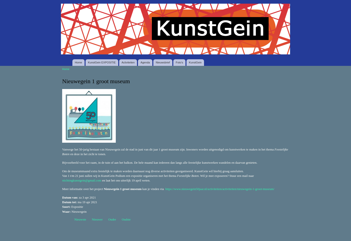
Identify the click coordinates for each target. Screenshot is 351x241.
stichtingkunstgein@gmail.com (81, 180)
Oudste (126, 219)
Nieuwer (97, 219)
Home (78, 62)
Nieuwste (80, 219)
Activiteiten (128, 62)
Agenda (145, 62)
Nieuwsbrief (163, 62)
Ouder (112, 219)
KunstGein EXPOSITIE (102, 62)
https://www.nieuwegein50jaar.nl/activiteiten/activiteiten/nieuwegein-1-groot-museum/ (220, 189)
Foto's (179, 62)
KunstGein (195, 62)
